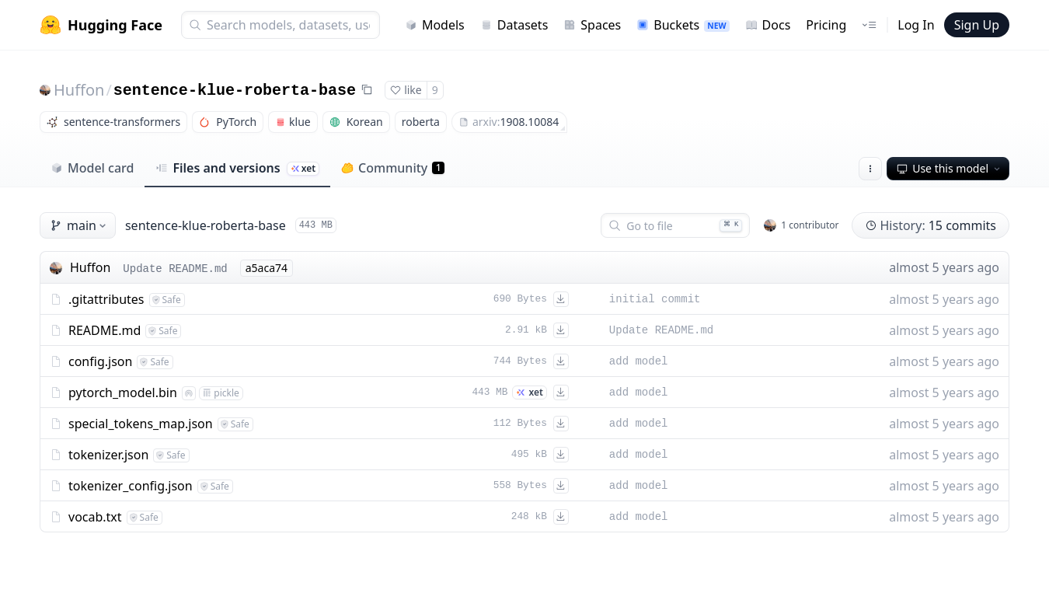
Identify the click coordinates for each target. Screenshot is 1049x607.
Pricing (826, 24)
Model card (92, 167)
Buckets (682, 24)
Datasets (514, 24)
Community (392, 167)
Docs (768, 24)
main (79, 225)
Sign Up (976, 24)
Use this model (949, 168)
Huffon (79, 89)
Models (435, 24)
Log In (915, 24)
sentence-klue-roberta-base (234, 90)
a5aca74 (267, 267)
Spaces (592, 24)
